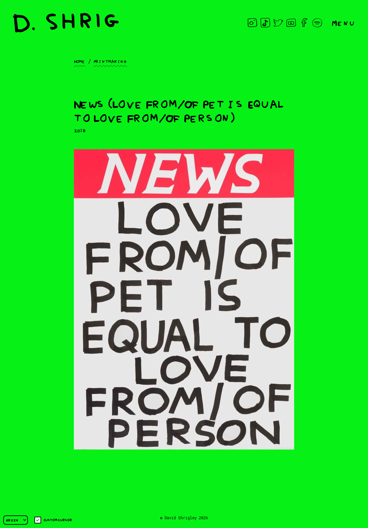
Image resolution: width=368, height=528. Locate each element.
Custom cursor (53, 520)
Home (79, 61)
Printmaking (110, 61)
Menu (343, 22)
